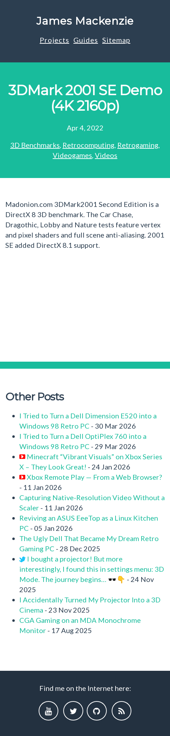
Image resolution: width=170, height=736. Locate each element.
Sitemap (116, 40)
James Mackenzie (85, 20)
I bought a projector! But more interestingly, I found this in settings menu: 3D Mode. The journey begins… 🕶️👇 (91, 568)
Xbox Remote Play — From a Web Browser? (94, 477)
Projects (54, 40)
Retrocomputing (89, 145)
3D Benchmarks (35, 145)
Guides (85, 40)
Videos (106, 155)
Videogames (72, 155)
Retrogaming (137, 145)
